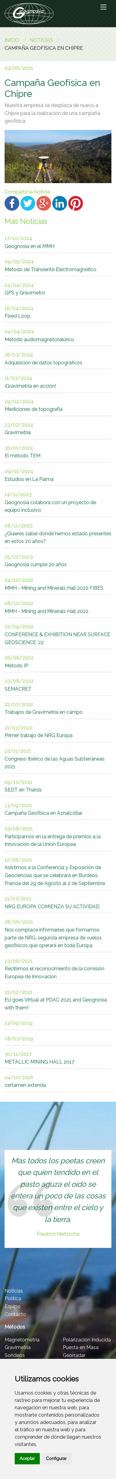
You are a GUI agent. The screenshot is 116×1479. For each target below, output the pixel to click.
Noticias (41, 40)
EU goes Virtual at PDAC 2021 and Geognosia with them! (56, 1000)
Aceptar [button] (27, 1458)
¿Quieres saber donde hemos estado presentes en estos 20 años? (58, 533)
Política (13, 1298)
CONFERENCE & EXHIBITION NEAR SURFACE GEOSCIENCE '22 (57, 634)
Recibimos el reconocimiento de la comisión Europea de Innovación (54, 968)
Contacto (15, 1314)
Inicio (12, 40)
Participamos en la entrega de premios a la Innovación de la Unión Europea (53, 836)
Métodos (15, 1327)
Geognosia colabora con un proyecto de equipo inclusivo (50, 502)
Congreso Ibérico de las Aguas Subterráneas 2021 (55, 758)
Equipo (13, 1306)
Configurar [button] (56, 1458)
